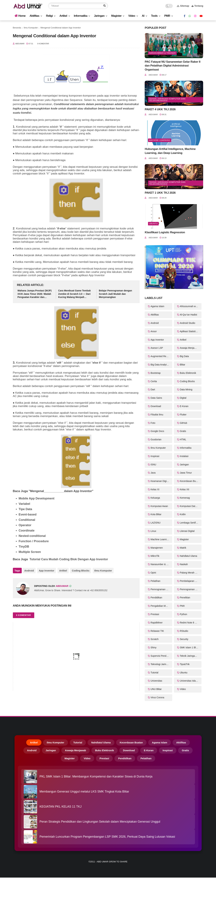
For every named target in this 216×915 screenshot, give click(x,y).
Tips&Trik (184, 664)
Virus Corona (157, 697)
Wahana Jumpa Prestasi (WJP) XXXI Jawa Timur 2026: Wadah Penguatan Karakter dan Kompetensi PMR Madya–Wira (35, 294)
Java (153, 472)
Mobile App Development (36, 498)
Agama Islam (157, 306)
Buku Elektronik (188, 373)
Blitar (182, 364)
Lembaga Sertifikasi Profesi (190, 522)
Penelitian (185, 597)
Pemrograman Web (190, 589)
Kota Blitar (156, 514)
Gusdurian (156, 439)
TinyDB (24, 546)
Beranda (17, 27)
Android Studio (187, 323)
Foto (153, 423)
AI (143, 15)
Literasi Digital (187, 531)
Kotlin (183, 514)
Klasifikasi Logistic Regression (165, 232)
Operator (25, 525)
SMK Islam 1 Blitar (189, 647)
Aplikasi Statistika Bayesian (190, 331)
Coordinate (27, 530)
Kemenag (185, 497)
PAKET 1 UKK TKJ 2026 (160, 192)
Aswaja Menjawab (189, 348)
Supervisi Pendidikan (161, 656)
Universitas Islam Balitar (190, 680)
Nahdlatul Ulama (188, 556)
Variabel (25, 503)
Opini (153, 572)
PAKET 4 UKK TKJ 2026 (160, 109)
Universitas (156, 680)
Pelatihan (155, 581)
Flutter (183, 414)
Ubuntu (153, 224)
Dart (153, 389)
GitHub (183, 423)
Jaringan (99, 15)
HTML (183, 439)
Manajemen (157, 547)
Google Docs (157, 431)
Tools (154, 15)
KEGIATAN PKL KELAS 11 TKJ (61, 808)
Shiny (153, 647)
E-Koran (184, 406)
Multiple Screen (30, 552)
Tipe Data (25, 509)
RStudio (184, 631)
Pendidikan (156, 597)
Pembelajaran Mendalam (190, 581)
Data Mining (186, 389)
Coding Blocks (78, 570)
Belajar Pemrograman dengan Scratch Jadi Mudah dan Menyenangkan (115, 293)
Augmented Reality (160, 356)
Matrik (183, 547)
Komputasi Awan (159, 506)
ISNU (153, 464)
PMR (167, 15)
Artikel (63, 15)
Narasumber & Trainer (162, 53)
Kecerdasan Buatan (190, 481)
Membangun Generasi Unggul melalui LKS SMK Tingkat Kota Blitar (84, 793)
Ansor (154, 331)
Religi (49, 15)
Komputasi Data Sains (190, 506)
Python (183, 614)
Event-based (28, 514)
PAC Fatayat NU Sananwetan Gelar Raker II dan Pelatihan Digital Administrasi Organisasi (172, 65)
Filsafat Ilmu (157, 414)
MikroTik (155, 556)
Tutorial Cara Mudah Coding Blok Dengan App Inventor (69, 559)
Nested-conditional (32, 536)
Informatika (80, 15)
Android (29, 570)
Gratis (183, 431)
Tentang (197, 6)
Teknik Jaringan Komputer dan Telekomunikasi (167, 100)
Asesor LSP (157, 348)
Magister (116, 15)
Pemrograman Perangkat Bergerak (161, 589)
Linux (153, 531)
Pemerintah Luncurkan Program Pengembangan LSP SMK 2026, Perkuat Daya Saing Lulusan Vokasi (107, 838)
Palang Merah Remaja (190, 572)
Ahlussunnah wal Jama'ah (190, 306)
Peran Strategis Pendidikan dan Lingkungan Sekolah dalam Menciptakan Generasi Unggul (100, 823)
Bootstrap (156, 373)
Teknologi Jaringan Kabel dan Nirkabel (161, 664)
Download (156, 406)
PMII (182, 606)
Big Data (184, 356)
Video (131, 15)
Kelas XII (184, 489)
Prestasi (155, 614)
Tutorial (154, 672)
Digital (183, 398)
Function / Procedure (34, 541)
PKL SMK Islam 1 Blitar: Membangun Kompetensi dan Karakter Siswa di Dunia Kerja (96, 778)
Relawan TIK (157, 631)
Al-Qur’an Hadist (188, 314)
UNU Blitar (156, 689)
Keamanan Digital (160, 481)
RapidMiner (157, 622)
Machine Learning (159, 140)
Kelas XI (155, 489)
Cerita (154, 381)
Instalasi (184, 456)
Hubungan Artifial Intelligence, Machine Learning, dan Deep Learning (170, 151)
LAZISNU (155, 522)
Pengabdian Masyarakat (161, 606)
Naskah (184, 564)
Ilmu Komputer (31, 27)
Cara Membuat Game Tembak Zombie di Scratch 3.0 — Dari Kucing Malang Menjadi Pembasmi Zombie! (74, 294)
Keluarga (155, 497)
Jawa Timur (186, 472)
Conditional (27, 519)
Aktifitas (34, 15)
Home (20, 15)
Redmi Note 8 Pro (189, 622)
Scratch (154, 639)
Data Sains (156, 398)
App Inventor (46, 570)
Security (184, 639)
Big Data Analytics (160, 364)
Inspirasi (155, 456)
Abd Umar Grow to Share (112, 864)
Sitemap (183, 6)
